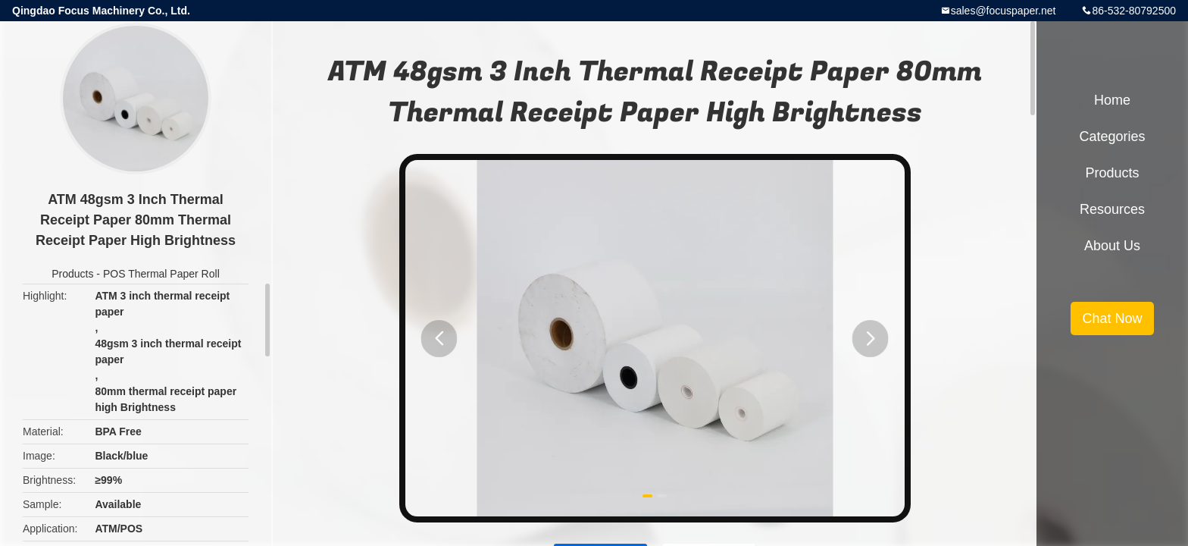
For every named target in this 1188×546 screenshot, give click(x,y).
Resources (1112, 209)
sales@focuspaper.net (1003, 11)
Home (1112, 100)
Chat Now (1112, 318)
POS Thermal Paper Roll (161, 274)
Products (72, 274)
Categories (1112, 136)
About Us (1112, 245)
